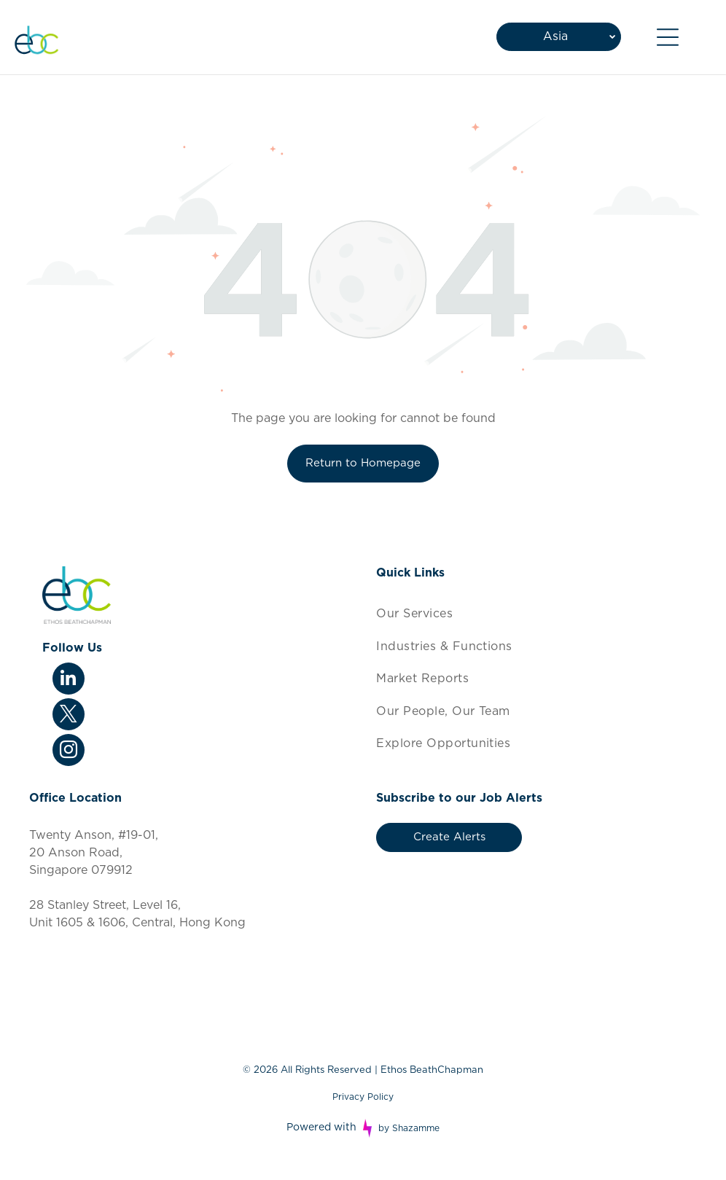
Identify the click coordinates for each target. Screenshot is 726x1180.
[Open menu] (668, 37)
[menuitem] (536, 614)
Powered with (321, 1127)
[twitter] (68, 716)
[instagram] (68, 752)
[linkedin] (68, 680)
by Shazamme (409, 1128)
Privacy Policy (363, 1097)
